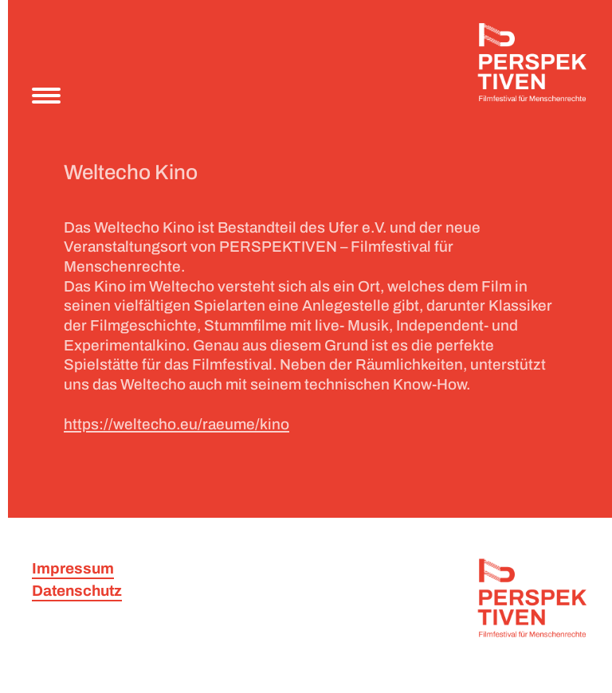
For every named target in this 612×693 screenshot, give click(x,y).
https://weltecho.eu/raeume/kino (176, 424)
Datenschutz (77, 590)
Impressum (73, 568)
